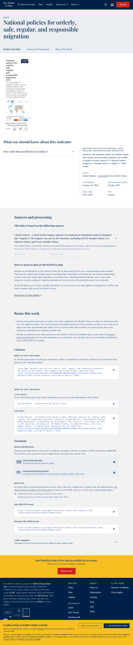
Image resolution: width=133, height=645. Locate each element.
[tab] (12, 74)
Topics (71, 592)
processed (102, 176)
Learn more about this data (41, 127)
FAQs (40, 606)
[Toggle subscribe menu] (112, 4)
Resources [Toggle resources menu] (62, 4)
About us (94, 592)
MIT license (43, 600)
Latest (70, 612)
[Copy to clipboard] (110, 370)
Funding (93, 602)
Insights (49, 5)
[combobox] (105, 4)
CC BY (32, 130)
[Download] (87, 129)
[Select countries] (118, 73)
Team (92, 607)
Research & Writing (119, 592)
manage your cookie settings (29, 639)
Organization (95, 597)
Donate (123, 5)
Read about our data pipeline (28, 295)
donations (41, 629)
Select (119, 74)
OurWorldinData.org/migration (17, 130)
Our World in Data (8, 4)
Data (40, 5)
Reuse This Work (64, 49)
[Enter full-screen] (117, 129)
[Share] (100, 129)
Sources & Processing (38, 49)
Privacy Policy (9, 639)
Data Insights (117, 597)
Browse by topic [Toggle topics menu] (26, 4)
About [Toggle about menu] (75, 4)
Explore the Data (12, 49)
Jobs (92, 611)
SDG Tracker (73, 617)
